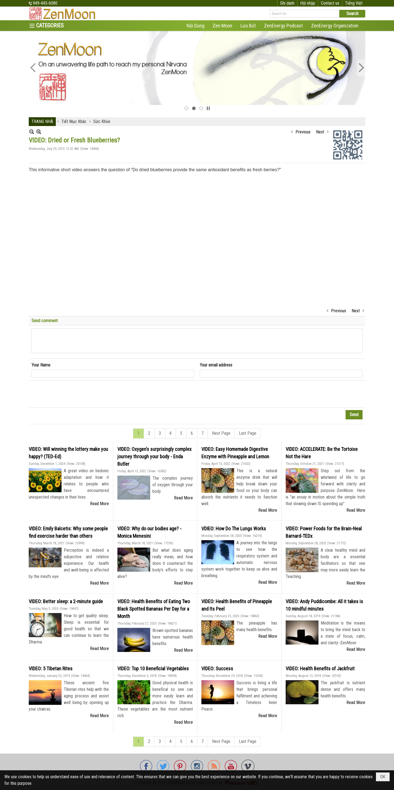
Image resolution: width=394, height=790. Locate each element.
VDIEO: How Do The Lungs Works (233, 528)
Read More (99, 503)
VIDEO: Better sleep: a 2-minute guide (66, 601)
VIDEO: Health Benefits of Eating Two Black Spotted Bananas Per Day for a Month (153, 609)
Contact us (330, 3)
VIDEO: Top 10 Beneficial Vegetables (153, 668)
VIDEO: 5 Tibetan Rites (51, 668)
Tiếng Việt (354, 3)
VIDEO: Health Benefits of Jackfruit (320, 668)
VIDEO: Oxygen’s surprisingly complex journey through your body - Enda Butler (154, 456)
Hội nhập (307, 3)
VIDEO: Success (217, 668)
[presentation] (73, 394)
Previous (303, 131)
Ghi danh (287, 3)
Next (320, 131)
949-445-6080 (45, 3)
